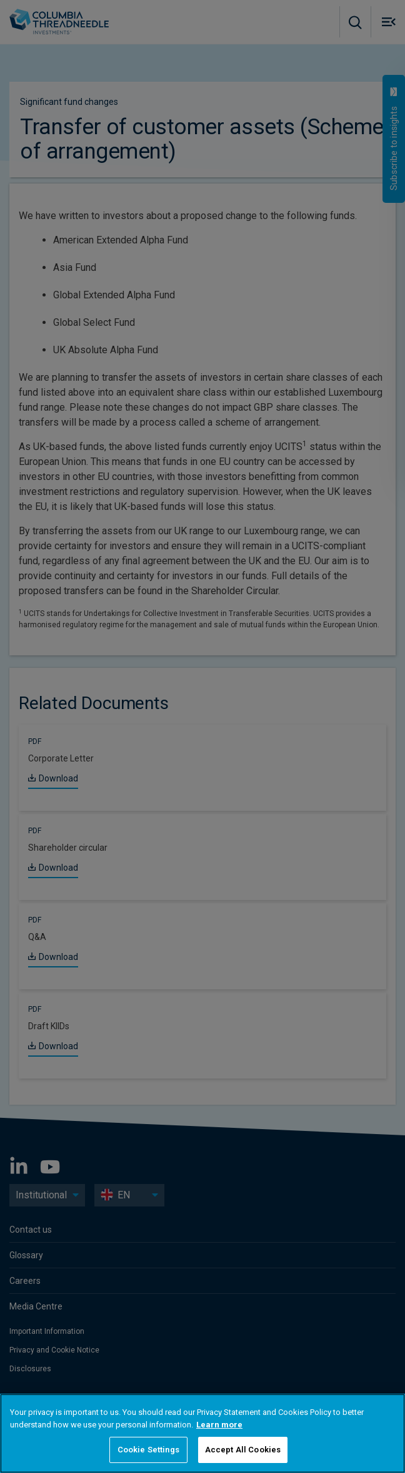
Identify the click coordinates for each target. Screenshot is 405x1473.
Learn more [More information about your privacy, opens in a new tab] (219, 1424)
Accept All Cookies (243, 1449)
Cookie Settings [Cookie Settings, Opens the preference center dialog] (148, 1449)
